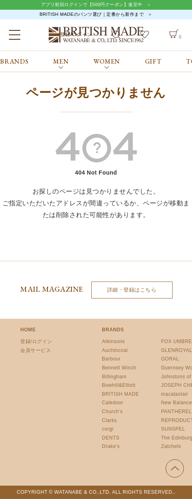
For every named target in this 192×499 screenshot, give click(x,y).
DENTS (110, 438)
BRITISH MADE (120, 394)
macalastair (174, 394)
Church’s (112, 411)
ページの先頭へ (175, 468)
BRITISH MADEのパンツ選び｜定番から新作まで (91, 14)
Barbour (111, 359)
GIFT (153, 61)
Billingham (114, 377)
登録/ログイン (36, 341)
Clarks (109, 420)
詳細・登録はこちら (132, 289)
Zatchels (171, 446)
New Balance (176, 402)
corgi (108, 429)
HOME (28, 330)
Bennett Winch (119, 368)
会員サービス (35, 350)
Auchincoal (115, 350)
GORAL (170, 359)
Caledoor (112, 402)
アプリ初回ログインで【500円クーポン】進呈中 (91, 4)
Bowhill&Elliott (119, 385)
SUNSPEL (173, 429)
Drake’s (111, 446)
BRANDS (14, 61)
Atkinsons (113, 341)
